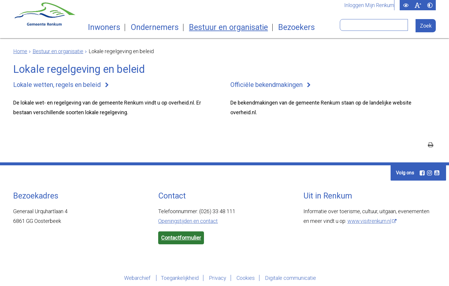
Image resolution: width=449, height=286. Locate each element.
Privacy (217, 278)
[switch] (406, 5)
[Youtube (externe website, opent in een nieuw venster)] (436, 173)
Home (20, 51)
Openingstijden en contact (188, 221)
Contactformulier (181, 238)
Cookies (246, 278)
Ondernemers (155, 27)
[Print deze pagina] (430, 145)
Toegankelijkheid (180, 278)
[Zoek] (426, 25)
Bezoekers (296, 27)
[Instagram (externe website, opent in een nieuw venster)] (429, 173)
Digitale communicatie (290, 278)
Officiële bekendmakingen (266, 84)
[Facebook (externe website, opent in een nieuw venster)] (422, 173)
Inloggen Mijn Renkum (369, 5)
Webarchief (138, 278)
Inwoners (104, 27)
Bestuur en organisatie (228, 27)
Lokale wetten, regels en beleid (57, 84)
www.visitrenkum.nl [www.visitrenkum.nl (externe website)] (369, 221)
